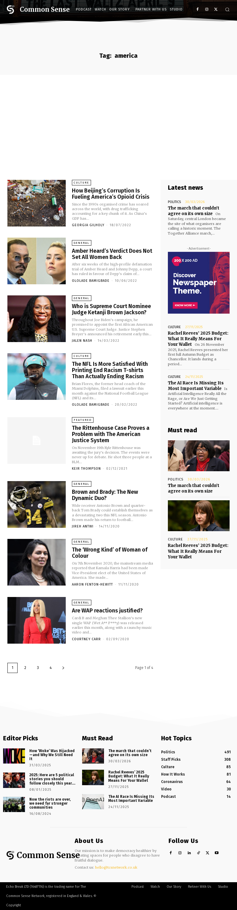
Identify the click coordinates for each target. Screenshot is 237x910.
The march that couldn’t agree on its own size (193, 210)
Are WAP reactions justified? (107, 610)
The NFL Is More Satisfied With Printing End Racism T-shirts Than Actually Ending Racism (110, 370)
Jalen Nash (82, 341)
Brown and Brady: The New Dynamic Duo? (105, 495)
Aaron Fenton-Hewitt (92, 584)
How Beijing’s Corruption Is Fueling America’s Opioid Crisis (110, 193)
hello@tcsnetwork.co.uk (116, 867)
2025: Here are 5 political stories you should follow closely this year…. (52, 779)
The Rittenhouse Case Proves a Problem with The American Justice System (110, 434)
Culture (81, 182)
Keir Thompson (86, 469)
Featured (83, 419)
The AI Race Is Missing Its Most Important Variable (196, 385)
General (81, 242)
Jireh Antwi (83, 526)
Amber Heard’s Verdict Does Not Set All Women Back (112, 254)
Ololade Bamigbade (91, 281)
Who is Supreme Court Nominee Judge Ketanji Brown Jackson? (111, 309)
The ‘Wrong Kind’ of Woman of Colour (110, 552)
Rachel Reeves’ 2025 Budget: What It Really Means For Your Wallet (198, 339)
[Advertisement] (118, 121)
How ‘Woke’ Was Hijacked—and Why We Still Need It (52, 755)
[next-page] (63, 668)
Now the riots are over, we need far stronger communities (50, 803)
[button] (227, 9)
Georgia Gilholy (88, 225)
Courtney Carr (86, 639)
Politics (174, 202)
